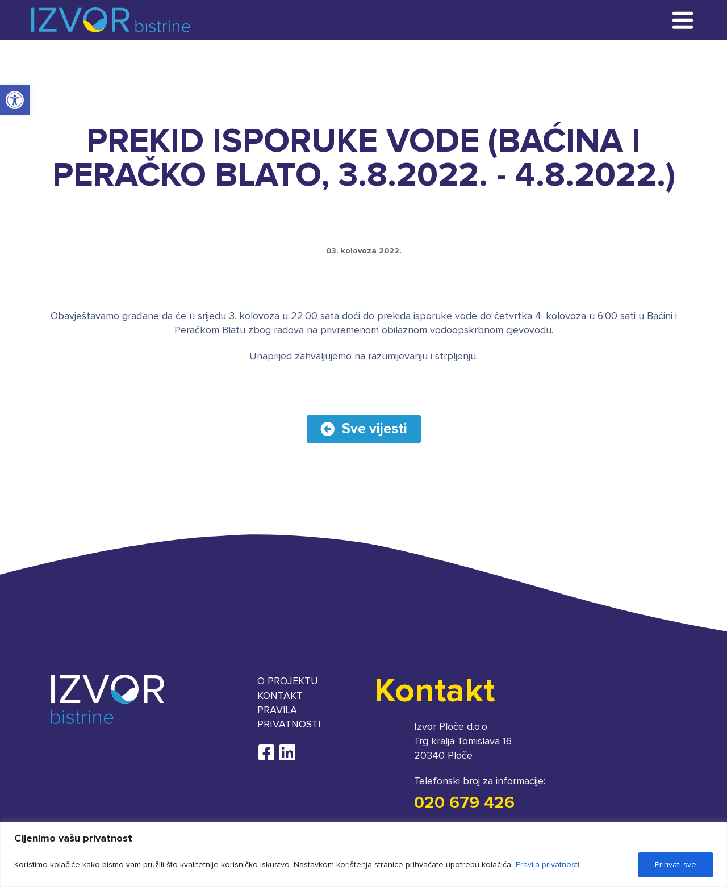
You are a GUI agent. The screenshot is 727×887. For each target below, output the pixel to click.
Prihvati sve (675, 865)
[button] (15, 100)
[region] (363, 854)
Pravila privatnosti (547, 865)
